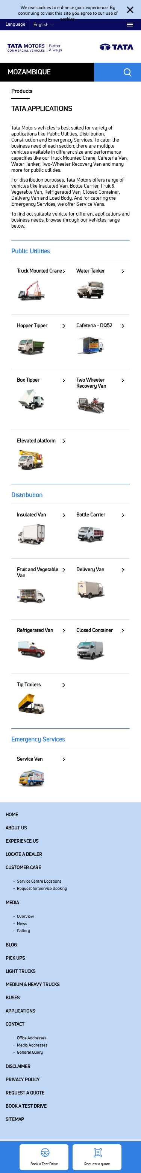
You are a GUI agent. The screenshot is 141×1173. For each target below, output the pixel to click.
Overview (25, 916)
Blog (11, 945)
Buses (13, 997)
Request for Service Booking (42, 888)
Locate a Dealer (24, 854)
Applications (20, 1011)
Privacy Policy (22, 1079)
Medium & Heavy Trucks (32, 984)
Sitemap (15, 1119)
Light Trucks (20, 971)
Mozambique (29, 72)
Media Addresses (32, 1045)
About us (16, 828)
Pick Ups (15, 958)
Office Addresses (31, 1037)
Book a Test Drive (26, 1106)
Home (12, 814)
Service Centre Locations (39, 881)
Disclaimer (18, 1066)
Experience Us (22, 841)
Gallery (23, 930)
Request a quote (25, 1093)
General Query (30, 1052)
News (22, 923)
